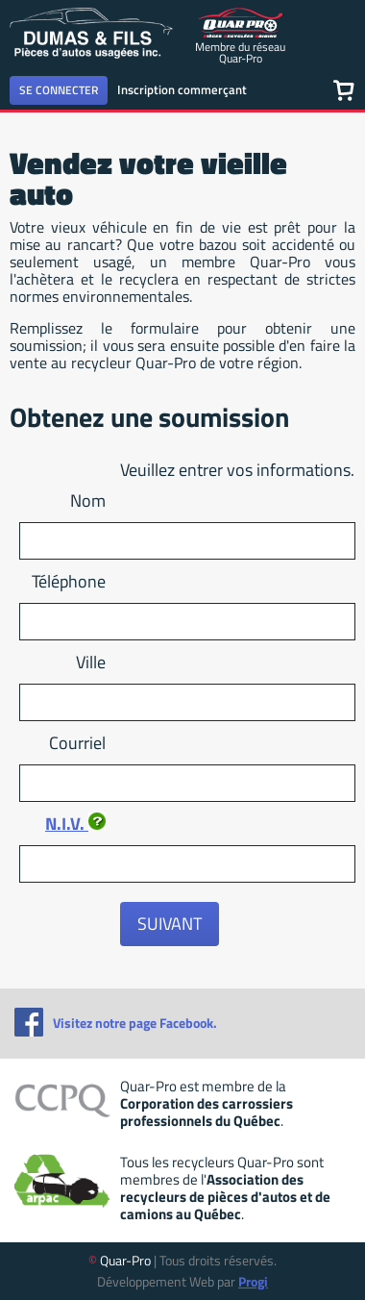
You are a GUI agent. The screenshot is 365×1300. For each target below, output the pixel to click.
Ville (91, 662)
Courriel (77, 743)
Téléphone (69, 581)
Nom (88, 500)
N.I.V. (75, 824)
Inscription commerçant (182, 89)
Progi (253, 1281)
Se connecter (58, 90)
